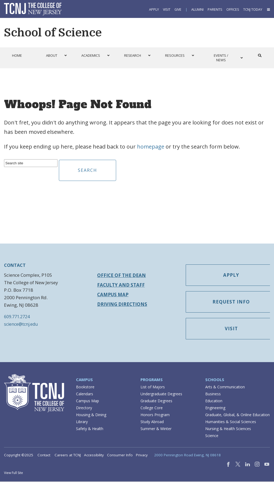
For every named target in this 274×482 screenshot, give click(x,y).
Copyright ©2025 (18, 455)
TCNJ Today (252, 9)
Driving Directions (122, 304)
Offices (232, 9)
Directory (84, 408)
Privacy (142, 455)
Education (213, 401)
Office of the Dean (121, 275)
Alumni (197, 9)
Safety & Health (89, 429)
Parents (215, 9)
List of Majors (152, 387)
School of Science (53, 32)
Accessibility (94, 455)
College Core (151, 408)
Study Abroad (152, 422)
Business (213, 394)
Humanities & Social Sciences (230, 422)
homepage (150, 146)
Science (211, 436)
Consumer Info (120, 455)
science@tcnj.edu (21, 324)
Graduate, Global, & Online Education (237, 415)
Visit (166, 9)
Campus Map (112, 294)
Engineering (215, 408)
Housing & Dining (91, 415)
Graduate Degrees (156, 401)
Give (177, 9)
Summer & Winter (156, 429)
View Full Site (13, 473)
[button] (268, 9)
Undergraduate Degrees (161, 394)
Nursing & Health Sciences (228, 429)
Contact (43, 455)
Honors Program (155, 415)
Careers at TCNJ (68, 455)
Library (82, 422)
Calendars (84, 394)
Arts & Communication (225, 387)
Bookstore (85, 387)
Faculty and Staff (121, 285)
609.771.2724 (17, 317)
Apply (154, 9)
